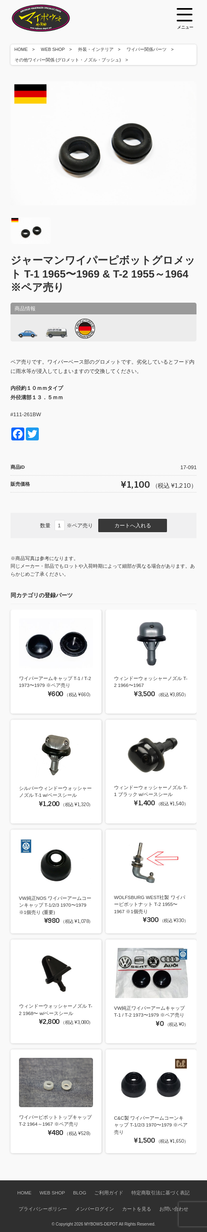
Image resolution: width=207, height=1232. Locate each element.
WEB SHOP (53, 49)
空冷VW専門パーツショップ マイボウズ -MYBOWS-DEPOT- (51, 18)
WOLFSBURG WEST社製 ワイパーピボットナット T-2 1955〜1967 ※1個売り (149, 904)
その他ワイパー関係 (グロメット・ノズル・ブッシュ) (68, 59)
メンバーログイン (94, 1208)
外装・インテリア (96, 49)
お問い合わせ (173, 1208)
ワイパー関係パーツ (147, 49)
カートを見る (136, 1208)
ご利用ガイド (108, 1192)
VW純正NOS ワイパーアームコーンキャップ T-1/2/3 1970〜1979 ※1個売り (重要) (55, 905)
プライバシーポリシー (43, 1208)
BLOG (79, 1192)
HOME (21, 49)
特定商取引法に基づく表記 (160, 1192)
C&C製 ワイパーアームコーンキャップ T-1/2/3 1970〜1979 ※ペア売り (151, 1125)
